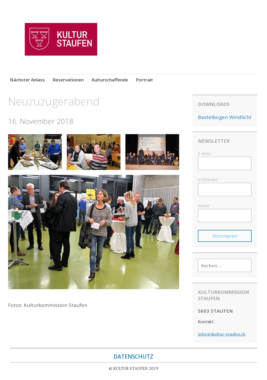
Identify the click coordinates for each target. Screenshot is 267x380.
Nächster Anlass (27, 80)
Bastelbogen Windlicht (225, 117)
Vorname (208, 179)
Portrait (144, 80)
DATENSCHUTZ (133, 356)
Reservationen (68, 80)
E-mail (205, 153)
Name (204, 205)
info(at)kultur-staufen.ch (221, 334)
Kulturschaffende (110, 80)
